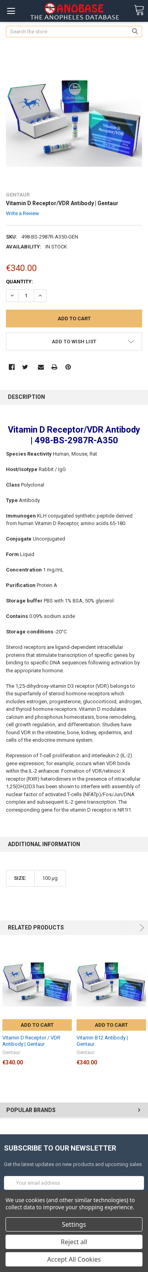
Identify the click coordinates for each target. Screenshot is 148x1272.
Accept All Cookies (74, 1259)
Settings (74, 1224)
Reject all (74, 1241)
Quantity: (19, 282)
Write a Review (22, 213)
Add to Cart (37, 1025)
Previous (126, 927)
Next (140, 927)
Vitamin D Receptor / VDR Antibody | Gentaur (31, 1041)
